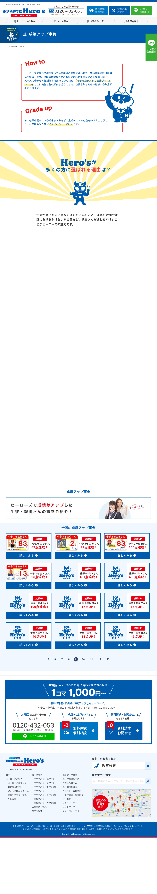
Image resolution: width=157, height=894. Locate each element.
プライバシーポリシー (73, 867)
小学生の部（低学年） (44, 835)
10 (83, 716)
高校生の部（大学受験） (45, 859)
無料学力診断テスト (72, 835)
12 (99, 716)
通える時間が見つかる (18, 847)
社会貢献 (12, 855)
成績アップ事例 (70, 831)
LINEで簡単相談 (144, 10)
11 (91, 716)
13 (108, 716)
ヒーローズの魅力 (14, 835)
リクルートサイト (71, 859)
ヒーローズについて (17, 839)
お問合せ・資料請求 (72, 847)
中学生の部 (39, 847)
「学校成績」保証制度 (73, 851)
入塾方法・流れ (39, 863)
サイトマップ (69, 863)
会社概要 (67, 855)
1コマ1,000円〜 (15, 843)
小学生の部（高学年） (44, 839)
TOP (8, 831)
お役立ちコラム (70, 839)
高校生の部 (39, 855)
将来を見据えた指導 (17, 851)
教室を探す (37, 867)
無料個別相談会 (70, 843)
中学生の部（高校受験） (45, 851)
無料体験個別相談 (100, 10)
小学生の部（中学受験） (45, 843)
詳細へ (28, 602)
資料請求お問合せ (122, 10)
